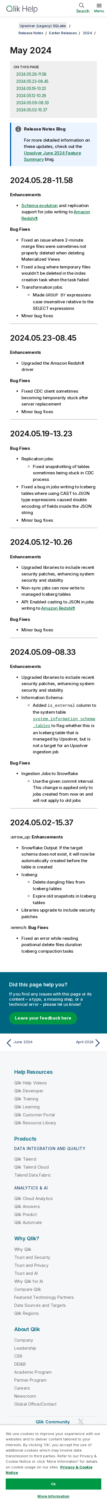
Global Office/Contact (35, 1402)
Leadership (25, 1347)
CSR (18, 1355)
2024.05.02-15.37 (31, 109)
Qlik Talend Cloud (31, 1165)
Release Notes (31, 33)
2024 (87, 33)
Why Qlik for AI (28, 1280)
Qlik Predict (25, 1213)
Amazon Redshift (58, 608)
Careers (22, 1386)
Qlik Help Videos (30, 1081)
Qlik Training (26, 1097)
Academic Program (33, 1370)
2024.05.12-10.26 (31, 95)
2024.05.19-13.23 (31, 88)
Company (23, 1339)
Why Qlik (22, 1248)
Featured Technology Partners (44, 1296)
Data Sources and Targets (40, 1304)
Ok (53, 1484)
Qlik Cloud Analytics (33, 1197)
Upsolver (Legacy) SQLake (43, 25)
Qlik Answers (27, 1205)
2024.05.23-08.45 (32, 81)
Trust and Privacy (31, 1264)
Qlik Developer (28, 1089)
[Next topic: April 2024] (78, 1042)
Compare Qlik (27, 1288)
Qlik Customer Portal (34, 1113)
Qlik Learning (27, 1105)
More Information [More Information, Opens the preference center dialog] (53, 1496)
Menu (99, 11)
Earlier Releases (63, 33)
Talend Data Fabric (32, 1173)
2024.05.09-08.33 (32, 102)
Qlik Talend (25, 1157)
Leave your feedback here (43, 1017)
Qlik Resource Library (35, 1121)
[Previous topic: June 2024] (28, 1042)
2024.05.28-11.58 (31, 74)
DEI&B (20, 1362)
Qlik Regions (26, 1312)
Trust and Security (32, 1256)
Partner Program (30, 1378)
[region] (53, 1464)
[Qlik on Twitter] (80, 1420)
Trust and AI (26, 1272)
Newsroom (25, 1394)
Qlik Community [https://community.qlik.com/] (53, 1420)
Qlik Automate (28, 1221)
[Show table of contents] (11, 25)
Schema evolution (39, 205)
